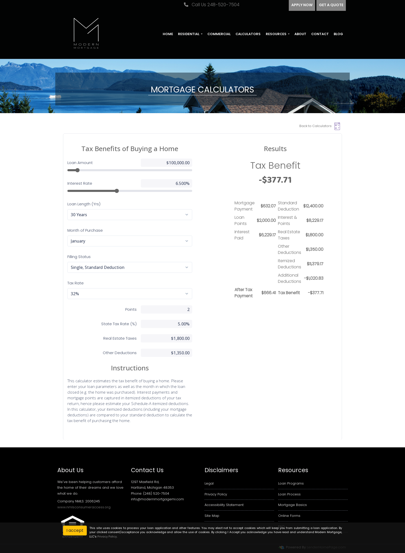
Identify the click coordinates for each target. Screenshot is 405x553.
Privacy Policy (216, 494)
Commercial (219, 34)
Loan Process (289, 494)
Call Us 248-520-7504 (211, 5)
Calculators (248, 34)
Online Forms (289, 515)
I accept (74, 530)
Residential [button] (189, 34)
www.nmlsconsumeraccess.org (84, 507)
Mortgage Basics (292, 504)
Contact (320, 34)
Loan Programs (291, 483)
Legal (209, 483)
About (300, 34)
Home (168, 34)
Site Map (212, 515)
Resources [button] (276, 34)
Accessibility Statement (224, 504)
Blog (338, 34)
